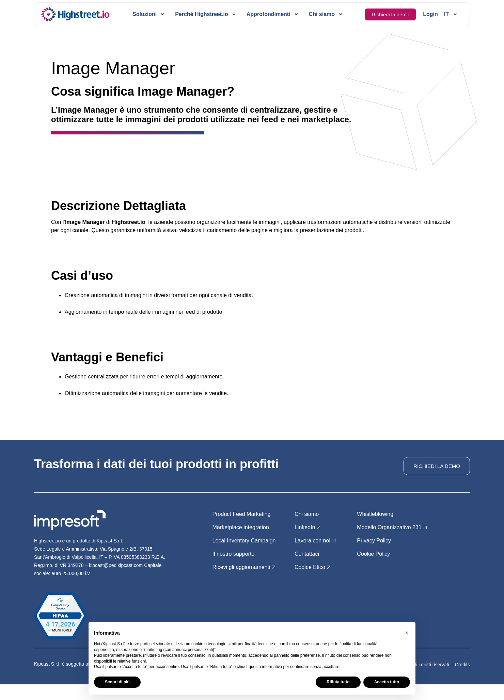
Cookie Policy (373, 554)
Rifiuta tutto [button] (338, 682)
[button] (406, 633)
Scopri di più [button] (117, 682)
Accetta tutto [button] (386, 682)
